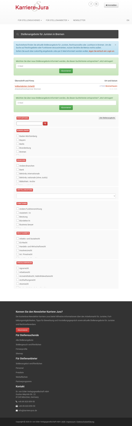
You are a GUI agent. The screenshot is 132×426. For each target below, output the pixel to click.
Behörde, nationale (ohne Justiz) (33, 177)
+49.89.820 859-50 (26, 401)
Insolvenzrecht (25, 250)
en (128, 20)
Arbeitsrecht (24, 272)
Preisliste (20, 372)
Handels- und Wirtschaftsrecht (32, 246)
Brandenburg (25, 148)
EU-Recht (23, 242)
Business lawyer (26, 224)
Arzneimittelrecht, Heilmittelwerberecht (36, 276)
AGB (63, 422)
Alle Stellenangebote (107, 118)
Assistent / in (25, 213)
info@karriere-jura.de (28, 410)
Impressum (70, 422)
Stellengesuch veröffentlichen (28, 344)
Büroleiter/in (24, 221)
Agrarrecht (24, 268)
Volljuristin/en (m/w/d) (25, 86)
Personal (19, 368)
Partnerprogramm (24, 381)
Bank (21, 170)
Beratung (23, 217)
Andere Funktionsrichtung (30, 209)
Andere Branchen (26, 166)
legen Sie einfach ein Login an (101, 51)
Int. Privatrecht (25, 254)
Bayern (22, 140)
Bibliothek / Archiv (27, 181)
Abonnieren (66, 71)
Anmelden (111, 5)
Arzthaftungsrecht (27, 280)
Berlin (21, 144)
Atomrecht (24, 284)
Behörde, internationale (29, 173)
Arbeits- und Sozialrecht (29, 239)
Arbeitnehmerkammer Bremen (28, 89)
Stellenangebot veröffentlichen (29, 363)
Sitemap (19, 353)
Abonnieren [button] (23, 330)
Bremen (22, 152)
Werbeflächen (22, 377)
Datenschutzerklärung (85, 422)
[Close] (115, 44)
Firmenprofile (21, 349)
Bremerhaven (111, 86)
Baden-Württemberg (28, 136)
